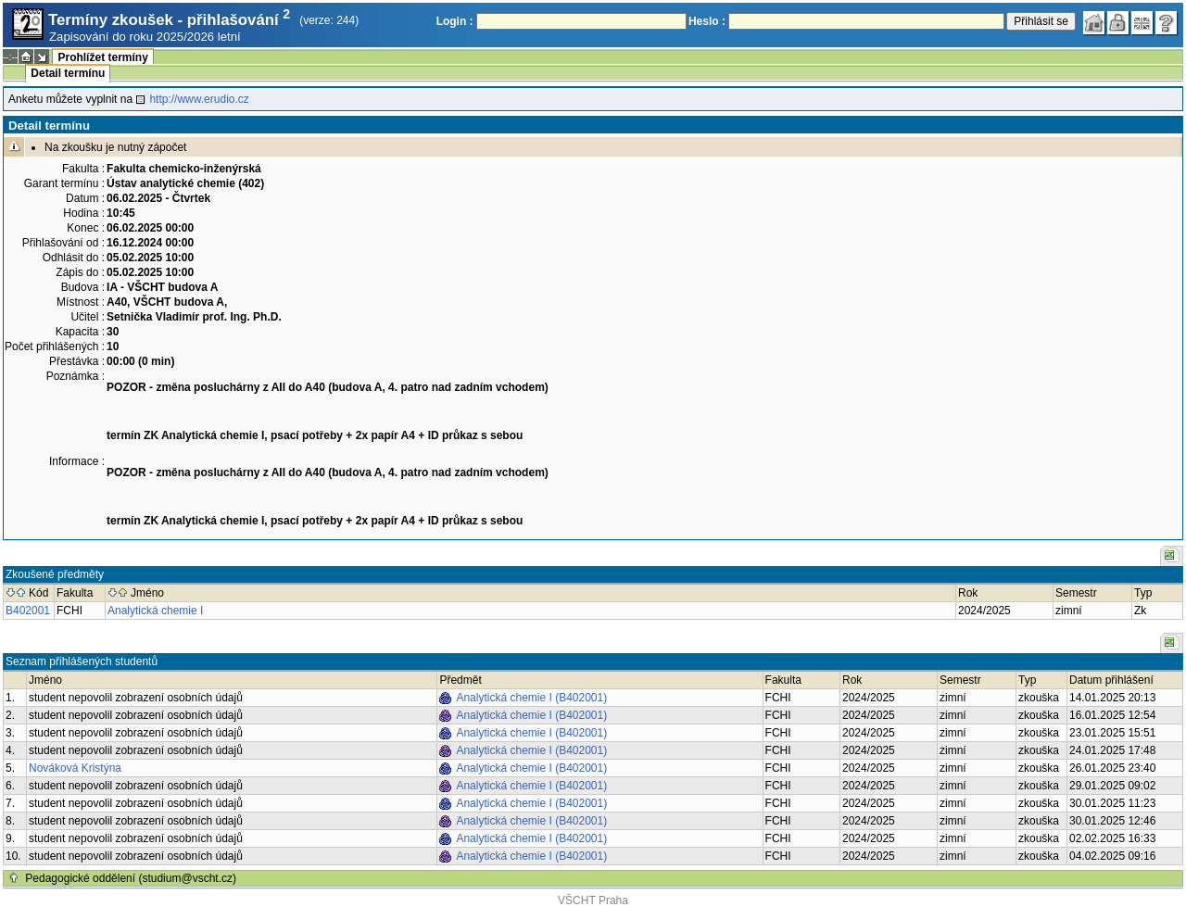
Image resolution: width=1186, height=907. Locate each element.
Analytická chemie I (155, 610)
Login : (454, 21)
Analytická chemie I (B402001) (531, 697)
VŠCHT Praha (593, 900)
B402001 (28, 610)
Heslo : (706, 21)
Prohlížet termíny (102, 57)
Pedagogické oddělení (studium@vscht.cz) (130, 878)
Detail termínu (68, 73)
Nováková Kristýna (75, 768)
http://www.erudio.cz (198, 99)
